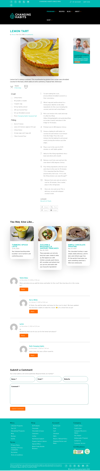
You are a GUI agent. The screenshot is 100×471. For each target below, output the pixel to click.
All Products (36, 426)
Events (13, 439)
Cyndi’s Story (78, 426)
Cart (54, 431)
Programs (51, 11)
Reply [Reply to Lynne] (23, 336)
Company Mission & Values (80, 432)
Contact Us (77, 441)
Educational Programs (18, 431)
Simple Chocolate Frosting (76, 246)
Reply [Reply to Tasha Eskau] (23, 289)
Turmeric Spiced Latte (20, 246)
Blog (69, 11)
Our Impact (77, 436)
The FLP (13, 429)
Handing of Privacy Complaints (17, 449)
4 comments (29, 34)
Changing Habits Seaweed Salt (27, 116)
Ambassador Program (81, 438)
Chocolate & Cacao (38, 431)
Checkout (56, 434)
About (77, 11)
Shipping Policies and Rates (59, 443)
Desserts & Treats (45, 201)
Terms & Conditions (17, 455)
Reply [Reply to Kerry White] (33, 312)
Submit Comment (18, 409)
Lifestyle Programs (17, 426)
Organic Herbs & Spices (39, 442)
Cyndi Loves (78, 429)
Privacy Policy (15, 445)
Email (55, 210)
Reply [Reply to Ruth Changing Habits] (33, 356)
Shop (49, 20)
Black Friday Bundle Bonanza (38, 448)
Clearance (35, 434)
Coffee (34, 436)
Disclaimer (14, 453)
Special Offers (36, 444)
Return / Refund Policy (60, 439)
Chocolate (35, 429)
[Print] (26, 86)
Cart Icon (86, 2)
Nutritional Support (38, 439)
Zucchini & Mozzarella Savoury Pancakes (49, 246)
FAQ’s (55, 436)
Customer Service (79, 444)
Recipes (62, 11)
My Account (77, 2)
